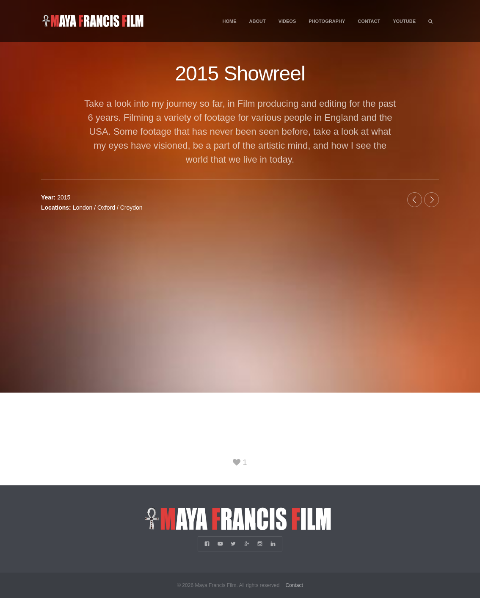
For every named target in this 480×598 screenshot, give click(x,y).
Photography (327, 21)
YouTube (404, 21)
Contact (369, 21)
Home (230, 21)
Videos (287, 21)
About (257, 21)
